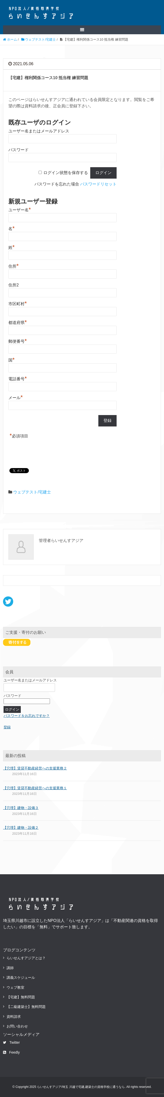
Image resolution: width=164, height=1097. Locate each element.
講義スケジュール (21, 977)
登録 (7, 727)
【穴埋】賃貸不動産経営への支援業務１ (35, 788)
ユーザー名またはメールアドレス (38, 131)
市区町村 (17, 303)
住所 (13, 265)
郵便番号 (17, 341)
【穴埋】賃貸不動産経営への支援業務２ (35, 768)
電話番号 (17, 378)
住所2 (13, 285)
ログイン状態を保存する (65, 172)
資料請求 (14, 1017)
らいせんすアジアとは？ (26, 958)
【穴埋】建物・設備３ (21, 808)
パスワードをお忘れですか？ (27, 716)
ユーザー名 (19, 209)
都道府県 (17, 322)
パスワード (18, 150)
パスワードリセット (98, 184)
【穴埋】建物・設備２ (21, 828)
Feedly (11, 1052)
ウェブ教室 (15, 987)
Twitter (11, 1042)
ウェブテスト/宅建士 (32, 492)
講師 (10, 968)
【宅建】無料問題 (21, 997)
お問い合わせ (17, 1026)
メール (15, 397)
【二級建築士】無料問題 (26, 1007)
